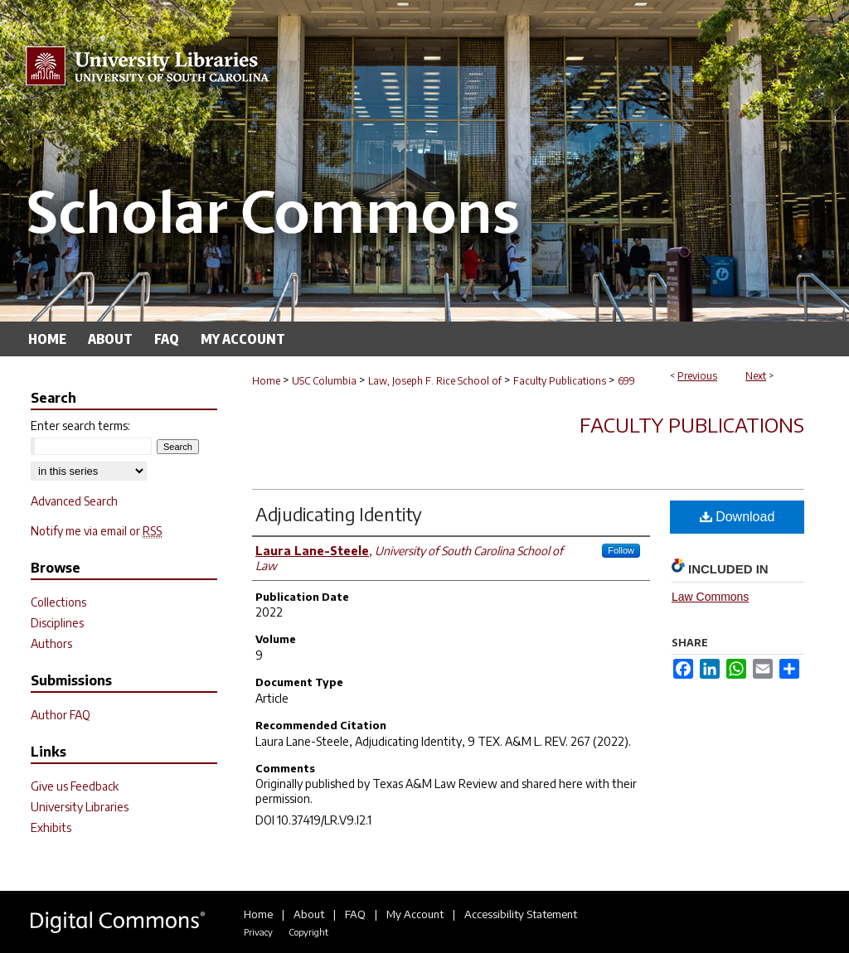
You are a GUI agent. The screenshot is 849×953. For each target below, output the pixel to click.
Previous (697, 376)
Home (266, 381)
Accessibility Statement (520, 914)
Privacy (258, 931)
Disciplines (57, 623)
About (309, 914)
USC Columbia (324, 381)
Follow (621, 550)
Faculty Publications (559, 381)
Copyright (308, 931)
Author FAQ (60, 715)
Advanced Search (74, 501)
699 (626, 381)
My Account (415, 914)
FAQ (355, 914)
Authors (51, 643)
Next (755, 376)
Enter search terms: (80, 425)
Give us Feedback (75, 786)
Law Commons (710, 596)
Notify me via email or (96, 531)
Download (737, 517)
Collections (58, 602)
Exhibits (51, 827)
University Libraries (80, 807)
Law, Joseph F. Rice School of (435, 381)
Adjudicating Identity (338, 513)
